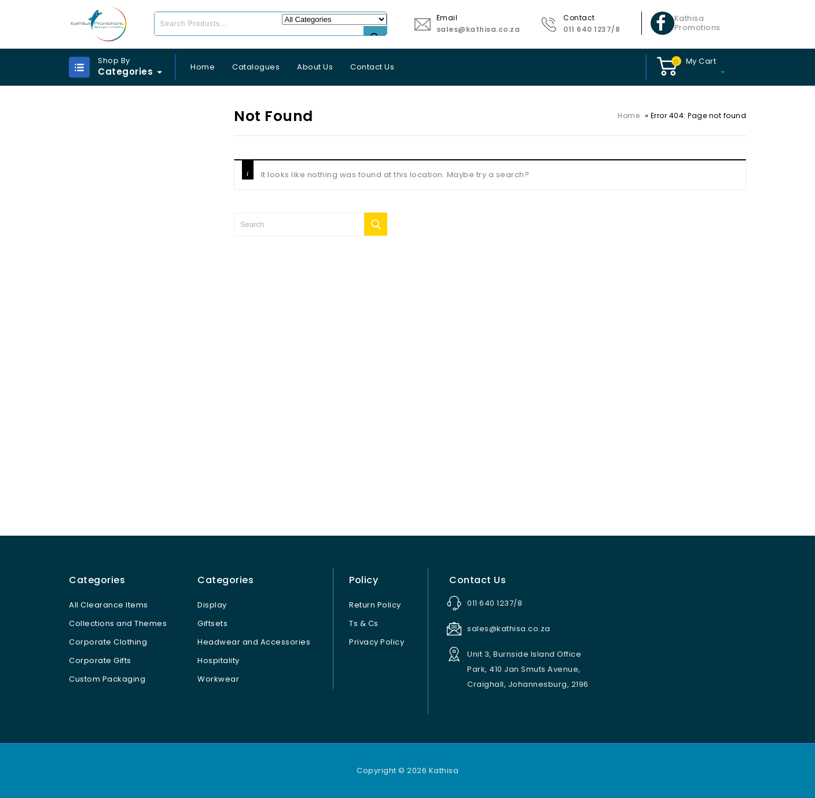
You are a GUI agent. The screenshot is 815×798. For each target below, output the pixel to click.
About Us (315, 66)
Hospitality (218, 660)
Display (212, 604)
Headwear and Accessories (253, 641)
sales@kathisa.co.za (478, 29)
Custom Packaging (107, 678)
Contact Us (372, 66)
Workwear (218, 678)
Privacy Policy (376, 641)
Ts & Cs (364, 623)
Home (202, 66)
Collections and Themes (118, 623)
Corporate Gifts (100, 660)
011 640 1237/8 (591, 29)
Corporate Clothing (108, 641)
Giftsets (212, 623)
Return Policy (375, 604)
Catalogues (256, 66)
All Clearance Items (108, 604)
